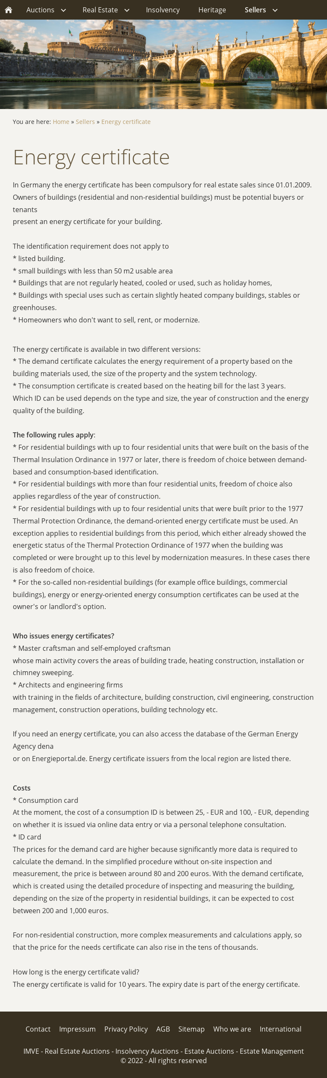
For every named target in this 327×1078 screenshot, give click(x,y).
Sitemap (191, 1029)
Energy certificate (126, 122)
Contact (38, 1029)
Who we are (232, 1029)
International (280, 1029)
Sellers (85, 122)
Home (61, 122)
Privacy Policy (126, 1029)
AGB (163, 1029)
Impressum (77, 1029)
